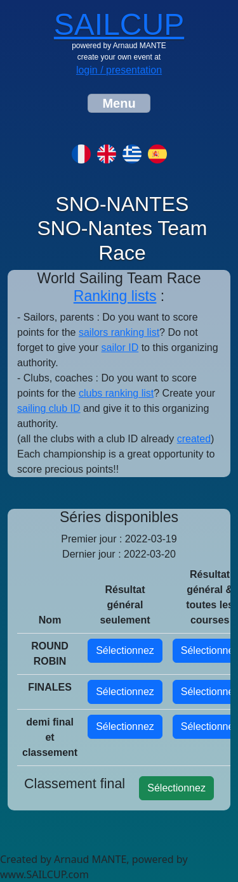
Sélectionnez (125, 650)
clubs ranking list (116, 393)
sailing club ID (49, 408)
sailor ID (120, 347)
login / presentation (119, 70)
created (194, 438)
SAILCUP (119, 24)
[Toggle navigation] (119, 103)
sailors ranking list (119, 332)
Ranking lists (115, 296)
